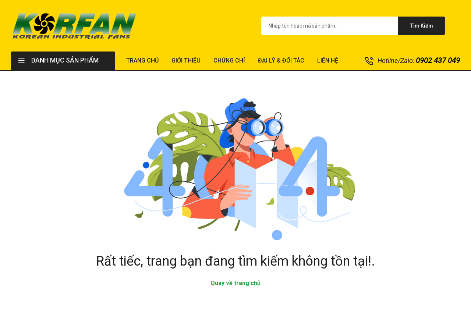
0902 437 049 (438, 60)
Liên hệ (327, 60)
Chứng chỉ (229, 60)
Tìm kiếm (421, 26)
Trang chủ (142, 60)
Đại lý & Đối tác (281, 60)
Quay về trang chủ (235, 283)
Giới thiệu (186, 60)
